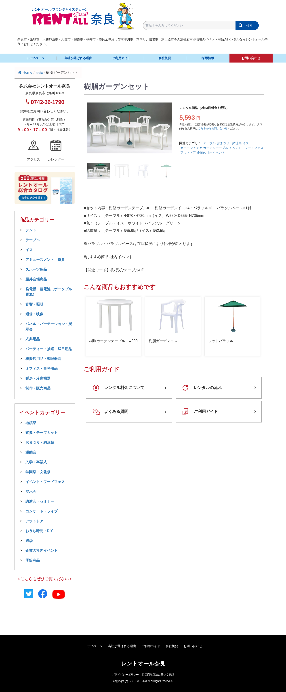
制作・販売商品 (37, 388)
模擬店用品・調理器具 (43, 359)
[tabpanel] (131, 127)
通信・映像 (34, 314)
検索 (249, 25)
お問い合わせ (251, 58)
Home (25, 72)
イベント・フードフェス (246, 148)
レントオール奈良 (143, 664)
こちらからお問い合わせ (212, 128)
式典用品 (32, 339)
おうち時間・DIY (39, 531)
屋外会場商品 (36, 279)
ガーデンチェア (191, 148)
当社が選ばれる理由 (78, 58)
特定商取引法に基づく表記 (158, 674)
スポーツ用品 (36, 269)
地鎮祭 (30, 423)
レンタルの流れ (208, 387)
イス (246, 143)
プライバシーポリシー (125, 674)
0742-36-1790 (47, 102)
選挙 (29, 541)
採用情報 (208, 58)
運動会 (30, 452)
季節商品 (32, 560)
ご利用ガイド (121, 58)
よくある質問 (116, 411)
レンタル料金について (124, 387)
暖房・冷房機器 (37, 378)
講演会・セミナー (39, 501)
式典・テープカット (41, 433)
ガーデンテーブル (215, 148)
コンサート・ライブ (41, 511)
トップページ (35, 58)
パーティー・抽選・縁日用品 (48, 349)
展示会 (30, 491)
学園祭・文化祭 (37, 472)
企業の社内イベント (211, 152)
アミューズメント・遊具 (45, 259)
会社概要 (164, 58)
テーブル (209, 143)
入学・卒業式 (36, 462)
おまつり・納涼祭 (229, 143)
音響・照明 (34, 304)
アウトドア (188, 152)
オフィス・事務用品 (41, 368)
